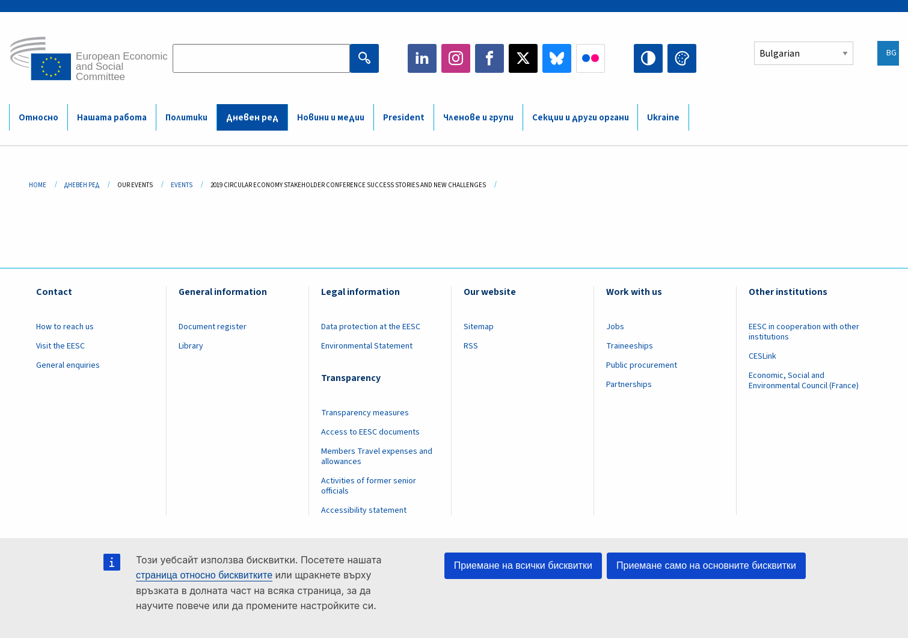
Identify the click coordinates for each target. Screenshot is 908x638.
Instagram (455, 58)
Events (181, 185)
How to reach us (65, 327)
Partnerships (629, 385)
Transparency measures (365, 413)
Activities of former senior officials (368, 486)
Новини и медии (330, 117)
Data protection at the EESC (370, 327)
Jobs (615, 327)
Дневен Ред (81, 185)
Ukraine (663, 117)
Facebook (489, 58)
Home (37, 185)
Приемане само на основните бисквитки (706, 565)
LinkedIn (422, 58)
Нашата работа (112, 117)
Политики (186, 117)
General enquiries (68, 365)
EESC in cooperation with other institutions (804, 332)
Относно (38, 117)
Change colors (681, 58)
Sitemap (479, 327)
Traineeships (629, 346)
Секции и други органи (580, 117)
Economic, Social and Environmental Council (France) (804, 381)
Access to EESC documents (370, 432)
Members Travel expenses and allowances (376, 456)
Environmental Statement (367, 346)
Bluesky (556, 58)
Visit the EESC (60, 346)
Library (191, 346)
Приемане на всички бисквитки (523, 565)
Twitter (523, 58)
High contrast (648, 58)
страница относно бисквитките (204, 575)
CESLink (762, 356)
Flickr (590, 58)
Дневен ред (252, 117)
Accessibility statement (363, 510)
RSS (471, 346)
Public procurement (641, 365)
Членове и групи (478, 117)
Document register (213, 327)
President (404, 117)
